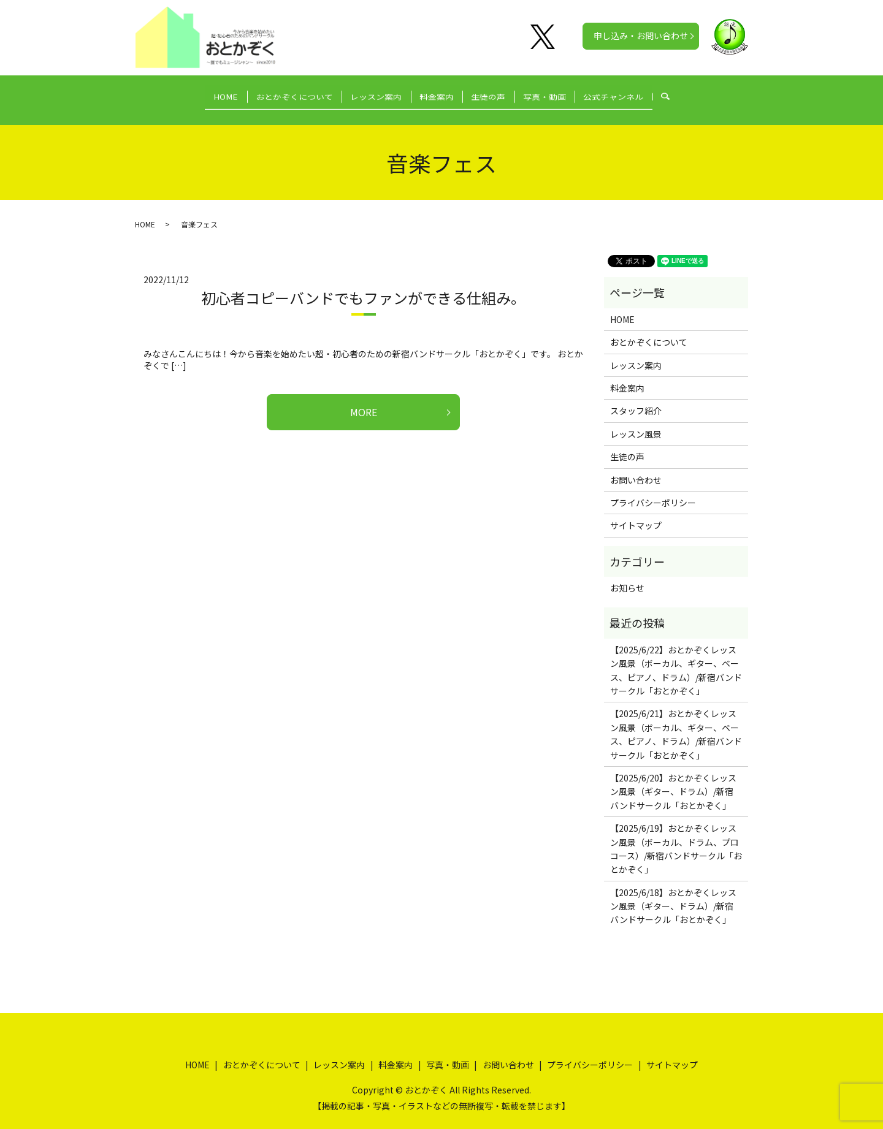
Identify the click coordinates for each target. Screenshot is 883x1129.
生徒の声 (497, 93)
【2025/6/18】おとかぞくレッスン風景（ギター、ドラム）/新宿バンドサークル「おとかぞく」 (673, 894)
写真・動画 (561, 93)
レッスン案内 (368, 93)
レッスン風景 (636, 422)
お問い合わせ (636, 468)
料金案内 (436, 93)
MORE (363, 400)
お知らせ (627, 576)
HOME (201, 93)
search (700, 94)
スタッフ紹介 (636, 399)
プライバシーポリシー (653, 491)
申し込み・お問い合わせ (641, 35)
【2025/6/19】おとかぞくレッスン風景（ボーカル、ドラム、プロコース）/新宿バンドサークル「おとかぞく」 (676, 837)
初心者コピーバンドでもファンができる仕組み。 (363, 286)
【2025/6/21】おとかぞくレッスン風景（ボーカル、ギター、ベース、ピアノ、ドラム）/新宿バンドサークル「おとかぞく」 (676, 722)
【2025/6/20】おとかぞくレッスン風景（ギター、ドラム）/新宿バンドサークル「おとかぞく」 (673, 780)
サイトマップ (636, 513)
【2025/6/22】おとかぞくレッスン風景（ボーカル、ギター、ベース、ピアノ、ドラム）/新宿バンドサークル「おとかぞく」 (676, 658)
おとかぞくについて (277, 93)
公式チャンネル (638, 93)
